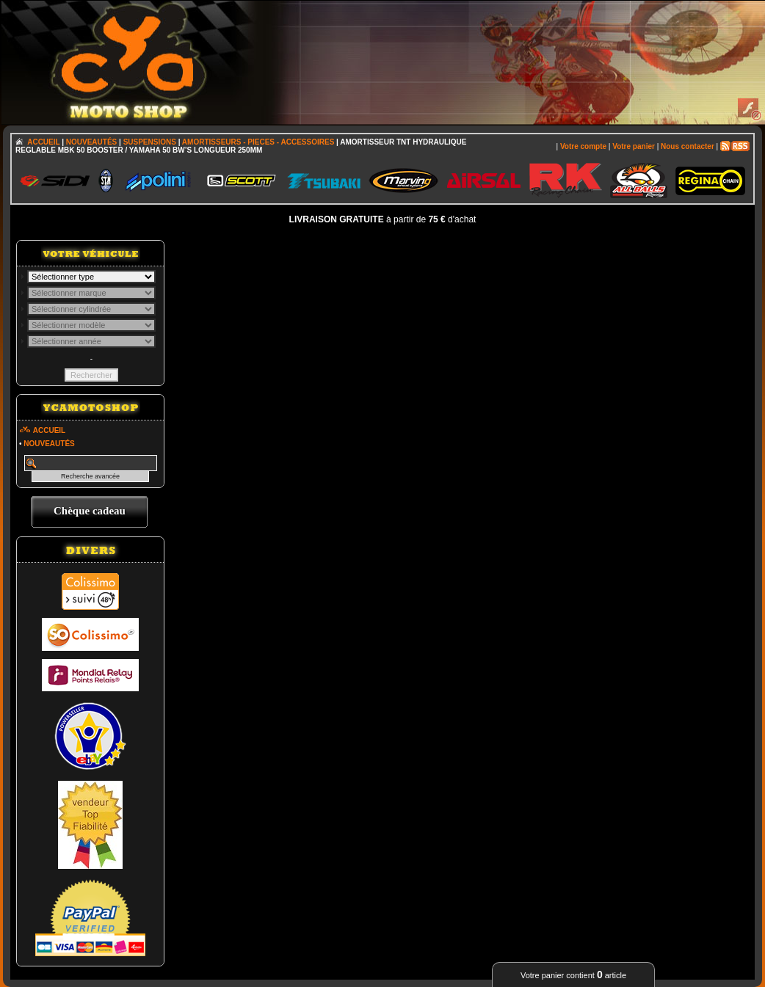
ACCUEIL (43, 142)
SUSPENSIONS (149, 142)
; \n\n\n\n (91, 276)
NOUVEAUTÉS (91, 142)
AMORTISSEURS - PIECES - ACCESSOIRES (258, 142)
